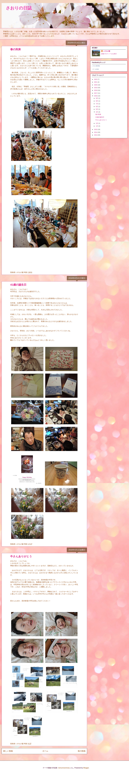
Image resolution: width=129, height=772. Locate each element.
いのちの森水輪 (96, 65)
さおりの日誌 (17, 8)
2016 (96, 96)
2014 (96, 132)
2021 (96, 82)
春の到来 (15, 49)
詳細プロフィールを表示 (109, 54)
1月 (97, 126)
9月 (97, 98)
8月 (97, 101)
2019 (96, 87)
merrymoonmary (64, 768)
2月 (97, 123)
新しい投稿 (8, 751)
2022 (96, 79)
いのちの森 (106, 51)
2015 (96, 129)
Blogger (86, 768)
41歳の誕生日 (18, 284)
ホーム (45, 751)
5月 (97, 109)
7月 (97, 103)
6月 (97, 106)
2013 (96, 135)
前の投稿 (81, 751)
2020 (96, 85)
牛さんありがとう (21, 556)
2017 (96, 93)
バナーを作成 (95, 69)
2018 (96, 90)
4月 (97, 112)
